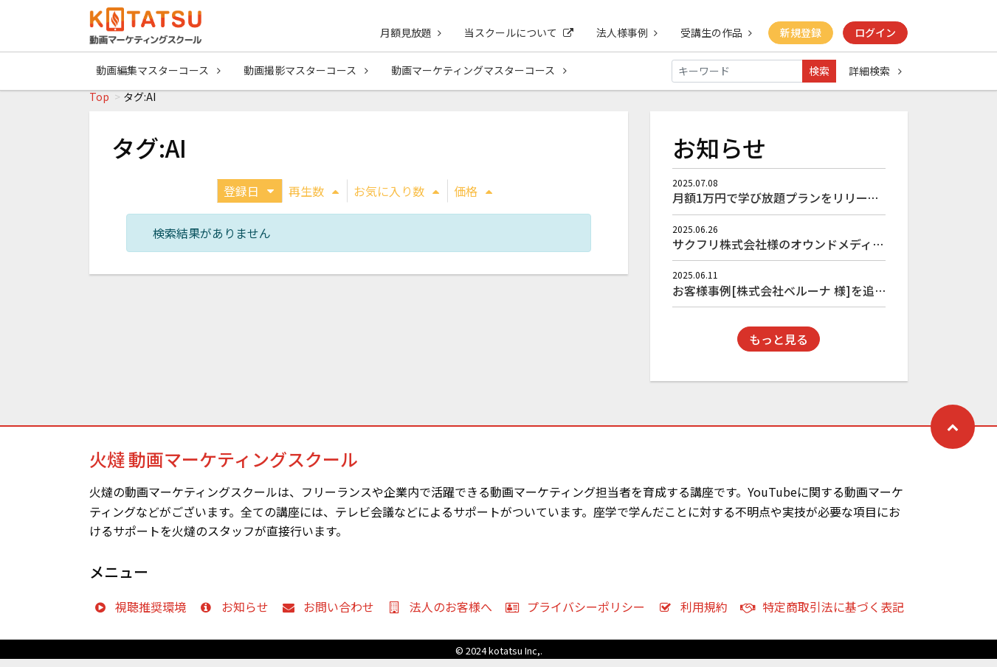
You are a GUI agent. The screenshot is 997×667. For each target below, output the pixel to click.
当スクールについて (515, 32)
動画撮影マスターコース (306, 70)
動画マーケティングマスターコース (480, 70)
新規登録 (800, 32)
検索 (819, 70)
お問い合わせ (332, 615)
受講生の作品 (715, 32)
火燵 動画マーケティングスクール (223, 467)
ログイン (875, 32)
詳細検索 (875, 70)
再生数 (314, 199)
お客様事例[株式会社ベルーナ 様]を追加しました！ (808, 298)
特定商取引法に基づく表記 (826, 615)
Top (99, 104)
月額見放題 (407, 32)
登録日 (249, 199)
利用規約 (696, 615)
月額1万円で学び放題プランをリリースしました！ (805, 205)
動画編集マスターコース (158, 70)
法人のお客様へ (443, 615)
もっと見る (778, 347)
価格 (473, 199)
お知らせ (237, 615)
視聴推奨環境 (143, 615)
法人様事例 (624, 32)
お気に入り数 (396, 199)
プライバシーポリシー (579, 615)
